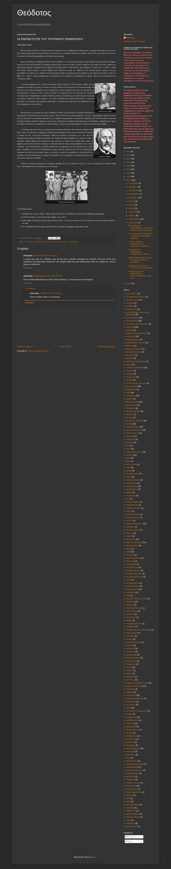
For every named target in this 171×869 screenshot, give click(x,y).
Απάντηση (27, 268)
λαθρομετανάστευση (134, 524)
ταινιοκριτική (131, 702)
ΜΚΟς (128, 549)
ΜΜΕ (128, 552)
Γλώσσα (129, 380)
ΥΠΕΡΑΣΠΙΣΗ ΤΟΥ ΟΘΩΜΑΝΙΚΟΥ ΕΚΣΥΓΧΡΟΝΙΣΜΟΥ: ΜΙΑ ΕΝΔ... (139, 274)
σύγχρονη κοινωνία (134, 686)
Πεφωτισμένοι (131, 633)
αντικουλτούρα (132, 321)
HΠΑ (128, 798)
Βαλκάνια (130, 346)
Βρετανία (129, 358)
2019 (129, 155)
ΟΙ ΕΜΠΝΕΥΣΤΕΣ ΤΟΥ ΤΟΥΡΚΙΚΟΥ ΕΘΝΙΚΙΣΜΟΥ (140, 267)
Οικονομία (130, 602)
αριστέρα (129, 330)
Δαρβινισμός (131, 389)
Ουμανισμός (131, 617)
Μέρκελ (129, 536)
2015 (129, 169)
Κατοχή (129, 492)
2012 (129, 180)
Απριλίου (133, 212)
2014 (129, 173)
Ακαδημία (130, 303)
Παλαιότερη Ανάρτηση (106, 347)
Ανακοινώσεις (131, 309)
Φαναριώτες (131, 739)
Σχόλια (129, 841)
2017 (129, 162)
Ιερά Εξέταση (131, 464)
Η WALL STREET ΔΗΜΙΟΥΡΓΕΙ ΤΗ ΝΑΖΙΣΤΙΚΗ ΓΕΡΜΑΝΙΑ (139, 244)
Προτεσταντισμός (133, 658)
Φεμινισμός (130, 745)
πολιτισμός (130, 648)
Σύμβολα (129, 692)
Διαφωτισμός (131, 405)
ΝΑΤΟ (128, 580)
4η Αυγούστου (132, 294)
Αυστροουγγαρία (133, 339)
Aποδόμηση (131, 786)
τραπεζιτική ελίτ (132, 720)
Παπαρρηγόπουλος (134, 624)
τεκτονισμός (131, 705)
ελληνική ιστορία (132, 427)
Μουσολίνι (130, 561)
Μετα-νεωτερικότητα (134, 542)
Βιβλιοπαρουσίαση (133, 352)
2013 (129, 177)
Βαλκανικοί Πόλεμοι (134, 349)
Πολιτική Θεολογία (133, 642)
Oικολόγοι (130, 808)
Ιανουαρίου (133, 223)
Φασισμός (130, 742)
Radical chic (131, 811)
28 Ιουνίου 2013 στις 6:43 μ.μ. (45, 255)
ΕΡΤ (128, 446)
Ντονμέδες (37, 242)
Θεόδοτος (34, 12)
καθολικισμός (131, 483)
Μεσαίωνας (130, 539)
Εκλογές (129, 417)
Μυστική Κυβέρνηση (134, 577)
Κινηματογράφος (133, 502)
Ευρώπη (129, 455)
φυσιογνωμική (131, 761)
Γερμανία (129, 374)
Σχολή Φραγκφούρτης (135, 698)
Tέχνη (128, 820)
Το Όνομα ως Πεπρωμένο (136, 711)
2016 (129, 166)
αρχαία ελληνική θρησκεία (136, 333)
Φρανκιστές (130, 755)
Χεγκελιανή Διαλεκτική (135, 764)
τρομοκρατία (131, 727)
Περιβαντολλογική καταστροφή (138, 630)
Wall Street (130, 823)
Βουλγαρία (130, 355)
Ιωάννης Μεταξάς (133, 480)
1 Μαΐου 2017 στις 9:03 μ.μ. (51, 293)
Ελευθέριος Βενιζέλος (135, 421)
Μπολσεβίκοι (131, 564)
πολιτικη (129, 639)
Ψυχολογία (130, 779)
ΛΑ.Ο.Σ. (129, 520)
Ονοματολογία (131, 611)
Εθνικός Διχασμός (133, 411)
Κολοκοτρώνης (132, 505)
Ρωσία (128, 667)
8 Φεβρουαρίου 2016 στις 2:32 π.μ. (47, 276)
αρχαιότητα (130, 336)
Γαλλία (128, 364)
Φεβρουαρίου (134, 219)
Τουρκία (65, 242)
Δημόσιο (129, 399)
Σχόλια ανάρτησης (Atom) (38, 351)
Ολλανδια (130, 605)
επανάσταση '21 (132, 433)
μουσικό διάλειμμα (133, 558)
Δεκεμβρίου (134, 183)
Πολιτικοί (129, 645)
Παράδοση (130, 627)
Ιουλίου (132, 201)
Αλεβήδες (130, 306)
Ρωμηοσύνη (131, 664)
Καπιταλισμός (131, 486)
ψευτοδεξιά (130, 776)
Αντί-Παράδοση (132, 318)
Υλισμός (129, 733)
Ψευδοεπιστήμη (132, 773)
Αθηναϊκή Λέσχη (132, 300)
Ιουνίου (132, 205)
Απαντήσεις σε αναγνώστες (137, 324)
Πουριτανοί (130, 652)
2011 (129, 283)
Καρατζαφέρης (132, 489)
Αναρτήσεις (130, 837)
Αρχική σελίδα (65, 347)
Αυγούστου (133, 197)
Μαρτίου (132, 215)
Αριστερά (130, 327)
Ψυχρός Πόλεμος (133, 783)
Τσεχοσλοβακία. (132, 730)
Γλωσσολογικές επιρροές (136, 383)
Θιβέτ (128, 461)
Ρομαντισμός (131, 661)
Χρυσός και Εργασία (134, 770)
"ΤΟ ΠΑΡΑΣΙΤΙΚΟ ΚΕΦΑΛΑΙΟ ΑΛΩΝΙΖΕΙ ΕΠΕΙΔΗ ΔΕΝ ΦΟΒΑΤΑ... (140, 236)
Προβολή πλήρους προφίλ (134, 41)
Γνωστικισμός (131, 386)
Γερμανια (129, 371)
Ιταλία (128, 477)
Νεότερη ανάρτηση (25, 347)
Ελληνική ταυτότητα (134, 430)
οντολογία (130, 614)
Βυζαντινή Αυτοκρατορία (136, 361)
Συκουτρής (130, 689)
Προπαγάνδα (131, 655)
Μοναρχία (130, 555)
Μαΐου (131, 208)
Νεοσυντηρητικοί (133, 586)
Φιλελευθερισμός (133, 748)
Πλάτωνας (130, 636)
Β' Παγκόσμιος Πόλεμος (135, 343)
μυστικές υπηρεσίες (134, 574)
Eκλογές (129, 795)
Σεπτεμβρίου (134, 194)
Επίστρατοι (130, 439)
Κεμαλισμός (28, 242)
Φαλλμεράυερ (131, 736)
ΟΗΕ (128, 595)
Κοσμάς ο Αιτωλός (133, 508)
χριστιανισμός (131, 767)
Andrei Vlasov (131, 789)
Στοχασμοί (130, 677)
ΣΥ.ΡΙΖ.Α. (130, 680)
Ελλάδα (129, 424)
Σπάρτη (129, 673)
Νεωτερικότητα (132, 589)
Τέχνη (128, 708)
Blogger (93, 857)
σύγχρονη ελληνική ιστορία (137, 683)
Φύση (128, 758)
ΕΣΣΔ (128, 449)
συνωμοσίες (131, 695)
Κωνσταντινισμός (133, 514)
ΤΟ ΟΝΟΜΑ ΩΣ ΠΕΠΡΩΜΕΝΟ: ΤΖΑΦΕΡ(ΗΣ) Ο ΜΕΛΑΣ (139, 252)
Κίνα (128, 499)
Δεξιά (128, 393)
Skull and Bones (132, 814)
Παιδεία (129, 620)
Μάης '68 (129, 533)
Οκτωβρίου (133, 190)
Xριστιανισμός (131, 826)
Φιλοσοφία (130, 751)
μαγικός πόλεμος (133, 530)
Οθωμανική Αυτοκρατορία (51, 242)
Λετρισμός (130, 527)
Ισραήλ (129, 471)
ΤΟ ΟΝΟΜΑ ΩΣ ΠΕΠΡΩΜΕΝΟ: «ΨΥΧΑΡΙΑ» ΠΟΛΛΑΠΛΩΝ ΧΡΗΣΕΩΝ (141, 228)
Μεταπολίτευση (132, 545)
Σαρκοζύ (129, 670)
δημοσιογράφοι (132, 402)
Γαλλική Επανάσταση (134, 367)
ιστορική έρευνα (132, 474)
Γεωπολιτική (131, 377)
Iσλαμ (128, 801)
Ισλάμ (128, 467)
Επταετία (129, 442)
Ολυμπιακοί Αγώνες (134, 608)
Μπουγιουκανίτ (132, 567)
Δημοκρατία (131, 396)
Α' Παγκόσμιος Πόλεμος (135, 297)
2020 (129, 151)
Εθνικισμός (130, 408)
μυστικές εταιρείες (133, 570)
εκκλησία (129, 414)
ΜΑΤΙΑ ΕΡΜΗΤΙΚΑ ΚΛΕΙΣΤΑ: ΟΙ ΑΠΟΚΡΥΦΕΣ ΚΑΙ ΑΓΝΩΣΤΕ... (140, 260)
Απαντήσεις (31, 288)
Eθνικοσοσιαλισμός (134, 792)
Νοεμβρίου (133, 187)
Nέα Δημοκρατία (132, 805)
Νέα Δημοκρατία (132, 583)
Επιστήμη (130, 436)
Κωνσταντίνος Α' (132, 517)
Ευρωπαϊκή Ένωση (134, 452)
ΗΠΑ (128, 458)
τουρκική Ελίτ (73, 242)
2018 (129, 159)
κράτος (129, 511)
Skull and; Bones (133, 817)
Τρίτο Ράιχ (130, 723)
